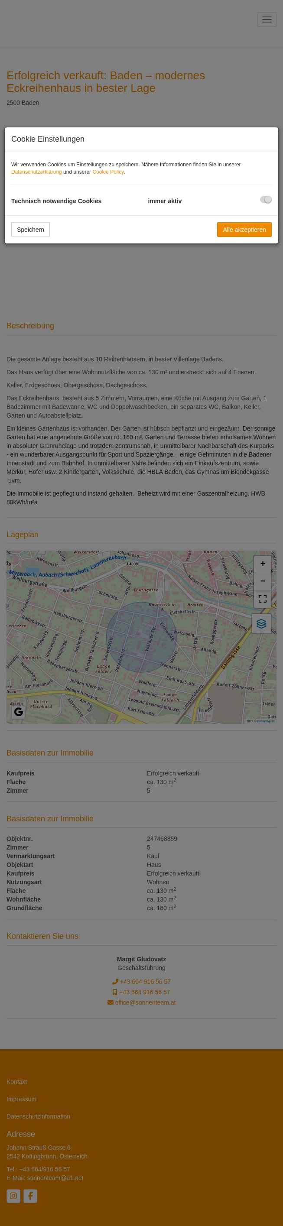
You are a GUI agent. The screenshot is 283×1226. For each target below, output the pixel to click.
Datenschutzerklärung (36, 172)
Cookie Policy (108, 172)
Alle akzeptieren (244, 229)
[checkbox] (266, 199)
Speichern (30, 229)
